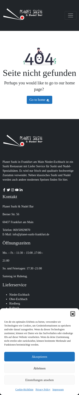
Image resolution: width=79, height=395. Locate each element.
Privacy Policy (43, 389)
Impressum (58, 389)
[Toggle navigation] (70, 15)
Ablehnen (39, 368)
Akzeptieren (39, 357)
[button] (73, 313)
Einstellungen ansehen (39, 380)
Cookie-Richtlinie (24, 389)
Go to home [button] (39, 100)
